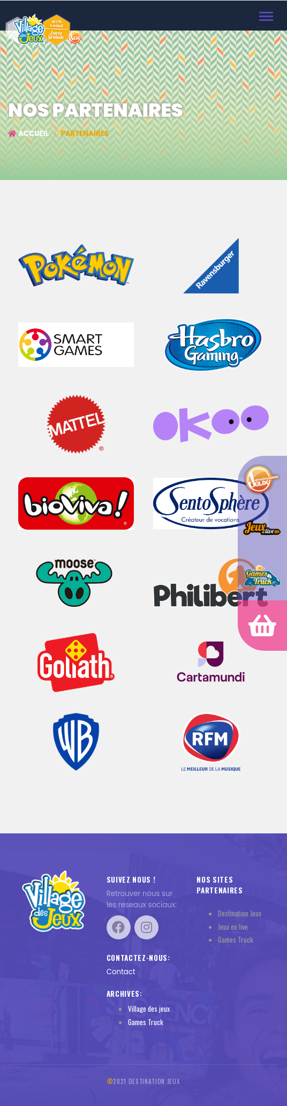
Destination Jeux (239, 913)
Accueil (28, 134)
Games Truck (145, 1022)
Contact (121, 972)
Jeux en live (233, 926)
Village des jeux (149, 1008)
